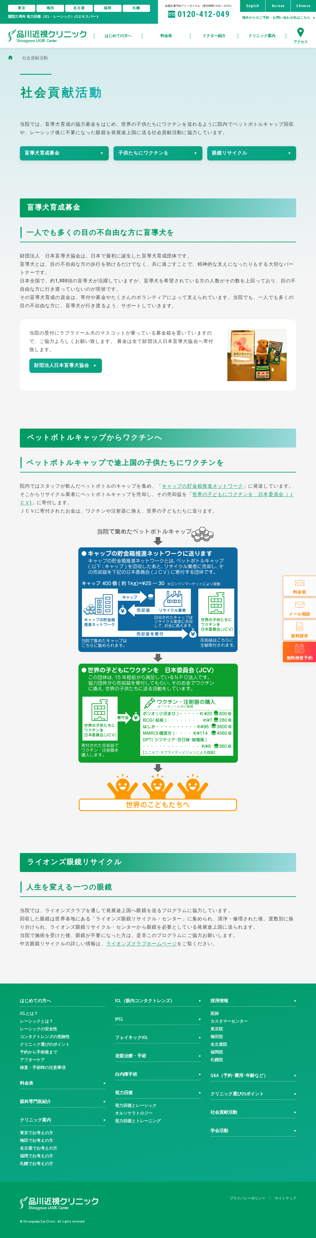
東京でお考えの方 (36, 1132)
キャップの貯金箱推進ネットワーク (202, 486)
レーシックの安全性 (38, 1029)
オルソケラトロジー (133, 1113)
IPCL (119, 1019)
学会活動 (219, 1130)
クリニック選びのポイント (45, 1044)
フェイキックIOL (131, 1037)
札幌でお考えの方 (36, 1163)
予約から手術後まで (38, 1052)
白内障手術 (126, 1074)
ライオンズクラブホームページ (141, 943)
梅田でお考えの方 (36, 1140)
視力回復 (124, 1092)
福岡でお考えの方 (36, 1155)
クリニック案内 (35, 1120)
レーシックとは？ (36, 1021)
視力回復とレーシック (136, 1105)
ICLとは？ (29, 1013)
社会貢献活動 (223, 1112)
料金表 (26, 1083)
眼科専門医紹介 (35, 1101)
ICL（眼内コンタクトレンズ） (145, 1000)
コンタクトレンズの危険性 (45, 1036)
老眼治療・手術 (130, 1056)
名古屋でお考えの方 (38, 1148)
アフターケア (32, 1059)
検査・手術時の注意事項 (43, 1067)
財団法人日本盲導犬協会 (62, 365)
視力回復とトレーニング (138, 1120)
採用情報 (219, 1000)
